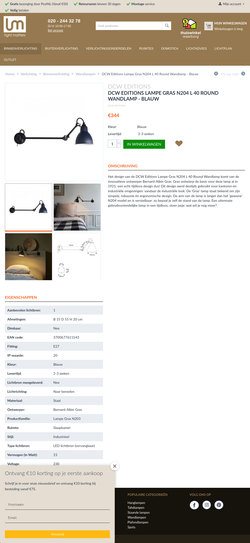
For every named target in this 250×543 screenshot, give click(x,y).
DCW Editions (117, 105)
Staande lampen (139, 512)
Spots (131, 527)
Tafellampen (136, 508)
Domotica (169, 48)
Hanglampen (136, 503)
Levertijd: (115, 134)
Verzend (57, 534)
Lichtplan (223, 48)
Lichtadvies (196, 48)
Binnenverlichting (20, 48)
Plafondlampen (138, 522)
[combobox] (129, 25)
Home (9, 74)
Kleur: (112, 127)
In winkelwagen (144, 144)
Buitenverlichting (61, 48)
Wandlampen (85, 74)
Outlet (10, 60)
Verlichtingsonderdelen (108, 48)
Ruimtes (146, 48)
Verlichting (29, 74)
